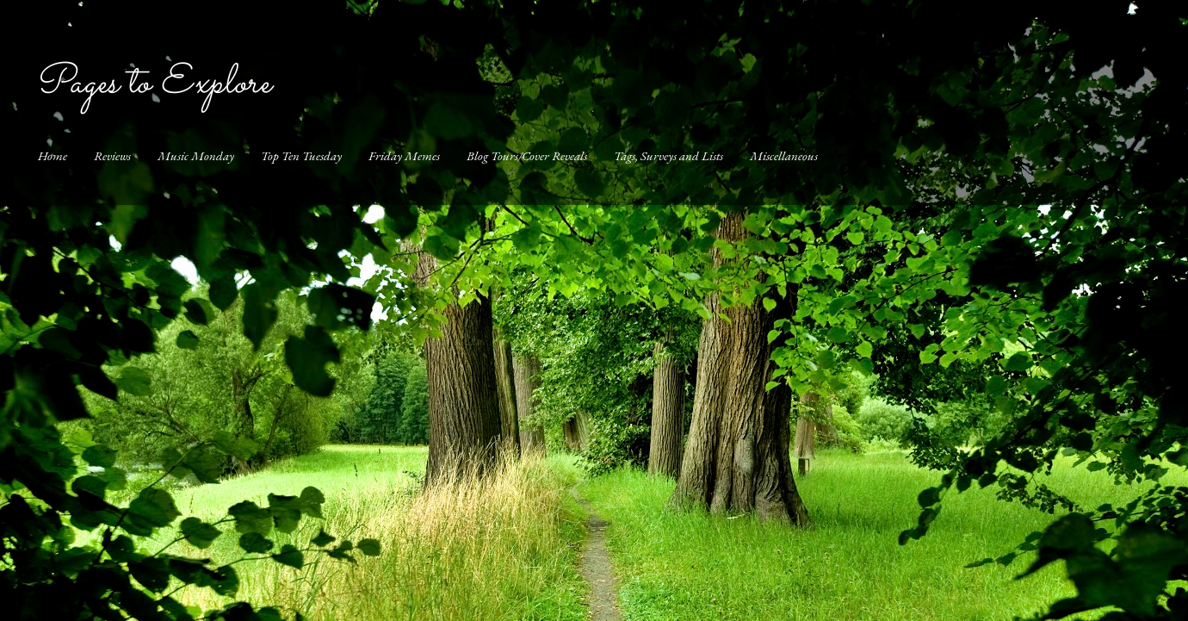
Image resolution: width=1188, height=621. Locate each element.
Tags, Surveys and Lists (668, 155)
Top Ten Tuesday (301, 155)
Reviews (112, 155)
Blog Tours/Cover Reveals (527, 155)
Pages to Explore (152, 83)
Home (52, 155)
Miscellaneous (784, 155)
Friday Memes (404, 155)
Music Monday (196, 155)
